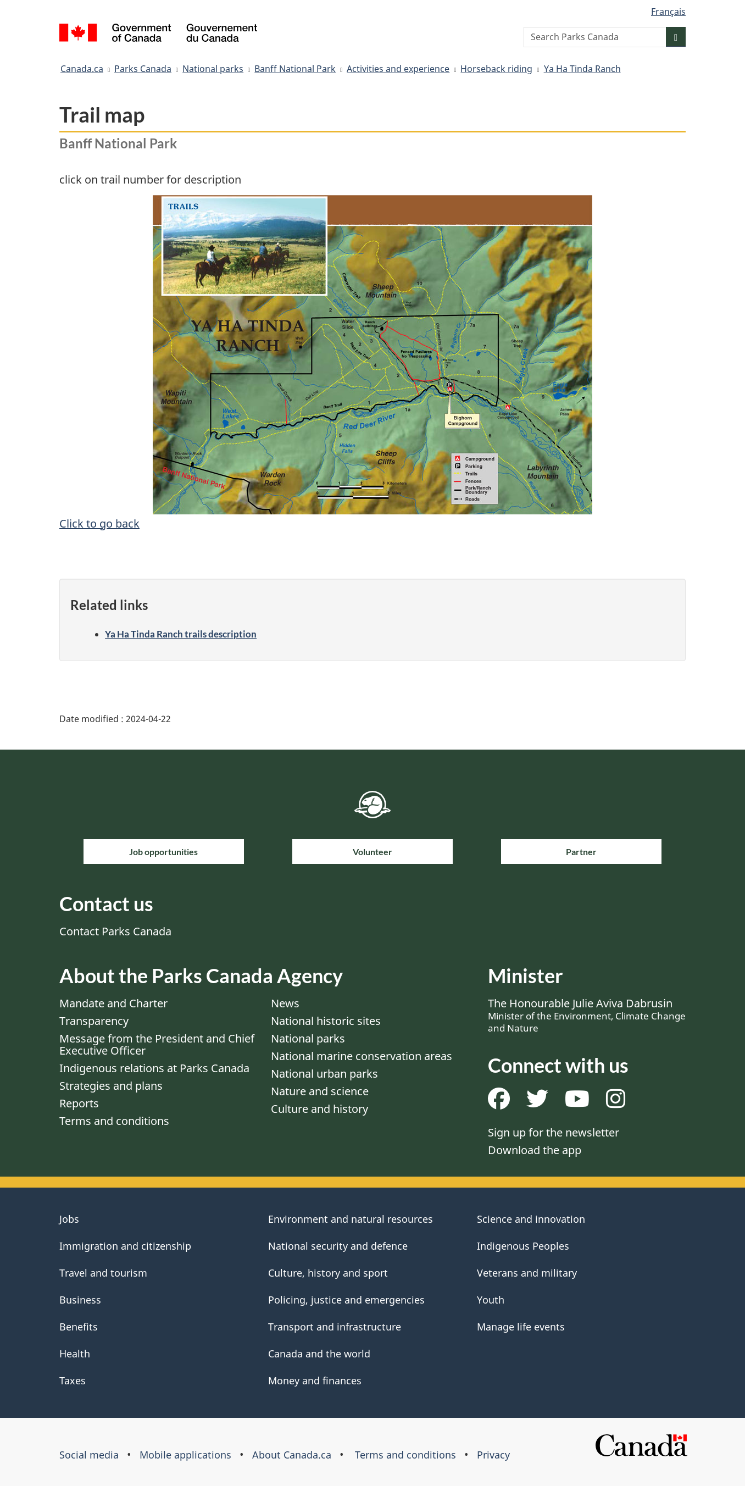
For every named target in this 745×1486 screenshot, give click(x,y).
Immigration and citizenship (125, 1245)
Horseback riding (496, 69)
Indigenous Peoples (523, 1245)
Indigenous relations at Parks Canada (154, 1068)
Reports (79, 1103)
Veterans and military (527, 1272)
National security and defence (338, 1245)
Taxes (72, 1380)
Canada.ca (81, 69)
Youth (490, 1299)
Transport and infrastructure (334, 1326)
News (285, 1003)
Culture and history (319, 1108)
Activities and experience (398, 69)
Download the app (534, 1150)
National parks (212, 69)
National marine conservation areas (361, 1056)
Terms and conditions (114, 1120)
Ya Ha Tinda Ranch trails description (181, 634)
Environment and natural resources (350, 1219)
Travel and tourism (103, 1272)
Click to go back (99, 523)
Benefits (78, 1326)
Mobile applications (185, 1454)
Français (668, 11)
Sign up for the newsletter (553, 1132)
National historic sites (326, 1020)
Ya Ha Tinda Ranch (582, 69)
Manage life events (521, 1326)
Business (80, 1299)
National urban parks (324, 1073)
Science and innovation (531, 1219)
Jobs (69, 1219)
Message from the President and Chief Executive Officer (156, 1044)
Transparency (94, 1020)
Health (74, 1353)
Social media (89, 1454)
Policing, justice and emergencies (346, 1299)
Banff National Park (295, 69)
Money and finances (315, 1380)
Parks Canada (142, 69)
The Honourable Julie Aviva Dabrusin (587, 1015)
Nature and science (320, 1091)
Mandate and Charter (113, 1003)
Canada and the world (319, 1353)
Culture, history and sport (328, 1272)
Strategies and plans (111, 1085)
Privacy (493, 1454)
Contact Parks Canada (115, 931)
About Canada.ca (291, 1454)
